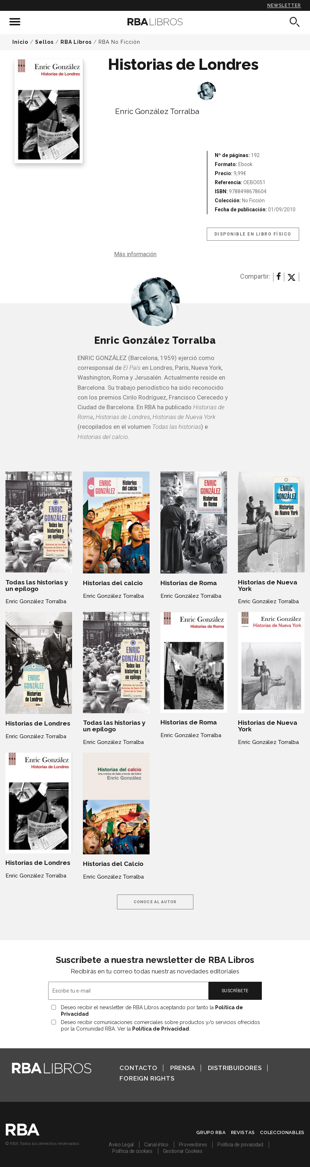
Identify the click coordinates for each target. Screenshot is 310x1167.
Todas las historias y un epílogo (36, 585)
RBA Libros (76, 42)
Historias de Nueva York (267, 585)
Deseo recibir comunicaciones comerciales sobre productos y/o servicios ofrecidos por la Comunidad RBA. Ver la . (160, 1025)
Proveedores (193, 1144)
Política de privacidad (240, 1144)
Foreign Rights (147, 1078)
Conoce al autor (155, 902)
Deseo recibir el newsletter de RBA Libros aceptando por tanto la (152, 1011)
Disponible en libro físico (253, 234)
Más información (135, 254)
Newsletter (284, 5)
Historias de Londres (37, 723)
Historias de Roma (188, 583)
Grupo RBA (211, 1132)
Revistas (243, 1132)
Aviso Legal (121, 1144)
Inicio (20, 42)
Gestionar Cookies (182, 1151)
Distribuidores (235, 1067)
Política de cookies (132, 1151)
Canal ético (156, 1144)
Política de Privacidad (160, 1029)
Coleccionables (282, 1132)
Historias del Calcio (113, 863)
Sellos (44, 42)
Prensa (182, 1067)
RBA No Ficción (119, 42)
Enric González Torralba (157, 111)
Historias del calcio (113, 583)
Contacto (138, 1067)
